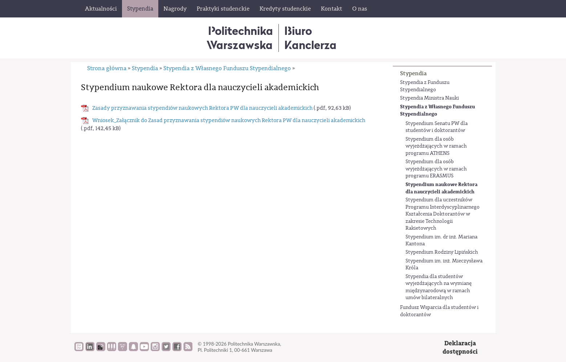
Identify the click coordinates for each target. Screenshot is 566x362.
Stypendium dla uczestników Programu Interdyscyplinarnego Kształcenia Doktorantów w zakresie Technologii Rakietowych (443, 214)
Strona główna (106, 68)
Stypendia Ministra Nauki (429, 98)
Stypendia (413, 73)
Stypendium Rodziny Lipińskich (442, 252)
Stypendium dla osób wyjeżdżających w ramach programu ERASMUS (436, 168)
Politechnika (240, 37)
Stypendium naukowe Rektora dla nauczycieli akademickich (441, 188)
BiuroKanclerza (310, 37)
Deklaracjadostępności (460, 347)
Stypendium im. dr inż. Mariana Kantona (441, 241)
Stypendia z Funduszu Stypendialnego (424, 86)
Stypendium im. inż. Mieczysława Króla (444, 265)
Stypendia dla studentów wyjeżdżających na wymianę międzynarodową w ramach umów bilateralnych (439, 287)
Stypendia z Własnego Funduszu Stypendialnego (437, 110)
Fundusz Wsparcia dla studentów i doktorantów (439, 311)
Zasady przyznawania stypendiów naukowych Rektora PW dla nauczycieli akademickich (202, 108)
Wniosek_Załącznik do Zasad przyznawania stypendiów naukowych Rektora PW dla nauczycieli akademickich (228, 120)
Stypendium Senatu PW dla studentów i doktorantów (437, 127)
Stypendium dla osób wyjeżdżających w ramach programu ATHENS (436, 146)
